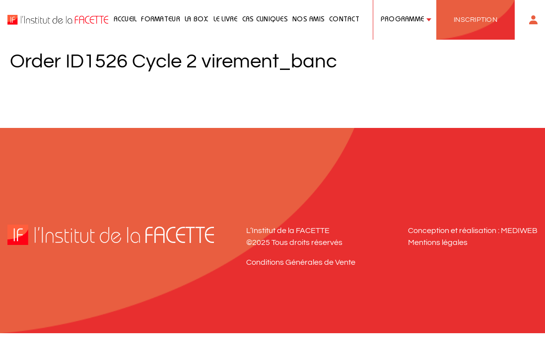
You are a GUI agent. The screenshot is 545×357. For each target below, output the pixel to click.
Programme (402, 19)
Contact (344, 19)
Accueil (125, 19)
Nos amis (308, 19)
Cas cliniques (265, 19)
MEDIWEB (519, 231)
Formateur (160, 19)
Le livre (225, 19)
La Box (197, 19)
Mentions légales (438, 242)
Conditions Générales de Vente (300, 262)
